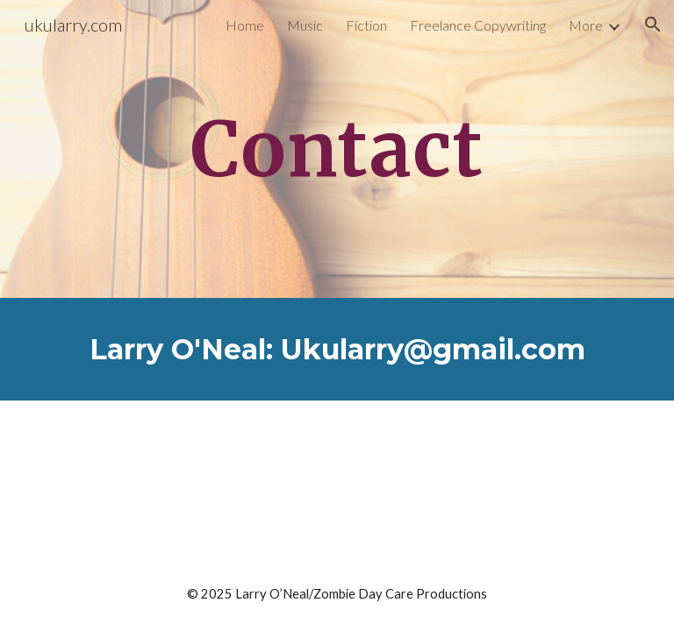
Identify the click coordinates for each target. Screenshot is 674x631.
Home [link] (245, 25)
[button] (653, 25)
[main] (336, 148)
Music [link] (305, 25)
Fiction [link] (366, 25)
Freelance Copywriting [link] (478, 25)
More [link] (586, 25)
